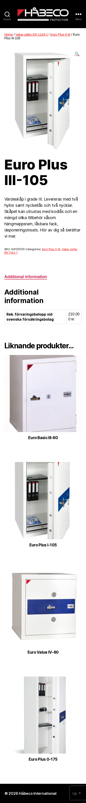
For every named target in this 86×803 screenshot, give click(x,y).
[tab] (25, 277)
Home (8, 34)
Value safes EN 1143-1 (31, 34)
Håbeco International (37, 793)
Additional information (25, 276)
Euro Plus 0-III (60, 34)
